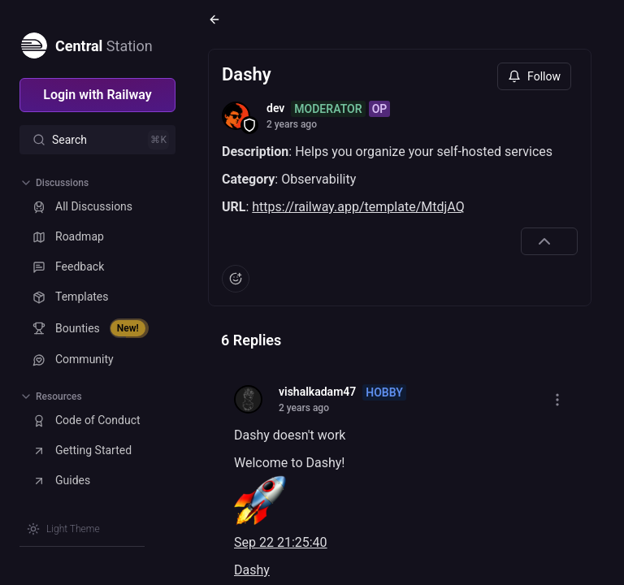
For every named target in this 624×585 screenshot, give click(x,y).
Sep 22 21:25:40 (280, 542)
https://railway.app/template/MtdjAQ (358, 206)
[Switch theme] (63, 529)
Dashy (252, 570)
